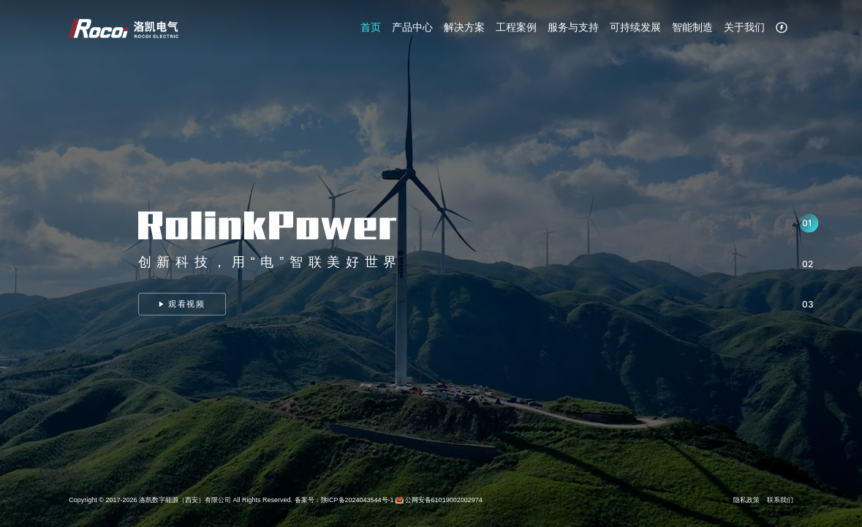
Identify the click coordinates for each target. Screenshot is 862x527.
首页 (370, 27)
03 (808, 304)
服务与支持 (573, 27)
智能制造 (692, 27)
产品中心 (412, 27)
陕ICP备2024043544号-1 (357, 500)
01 (807, 222)
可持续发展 (635, 27)
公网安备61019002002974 (444, 500)
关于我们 (744, 27)
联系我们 (780, 500)
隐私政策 (746, 500)
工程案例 (516, 27)
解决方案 (464, 27)
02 (807, 263)
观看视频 (182, 303)
